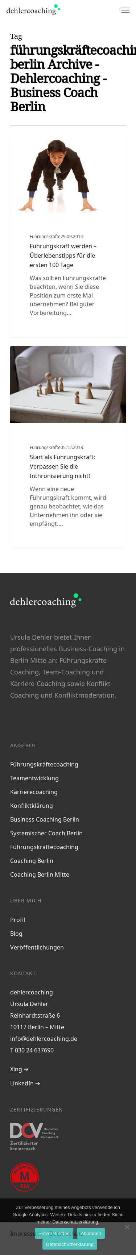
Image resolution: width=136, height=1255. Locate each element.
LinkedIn (22, 1083)
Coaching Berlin (31, 861)
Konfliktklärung (31, 806)
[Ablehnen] (127, 1226)
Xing (16, 1069)
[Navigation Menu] (125, 9)
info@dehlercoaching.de (43, 1039)
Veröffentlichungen (37, 947)
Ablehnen (91, 1233)
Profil (17, 920)
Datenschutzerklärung (70, 1244)
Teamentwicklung (34, 778)
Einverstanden (54, 1233)
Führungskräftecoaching (44, 764)
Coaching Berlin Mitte (39, 874)
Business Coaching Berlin (44, 819)
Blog (16, 934)
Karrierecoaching (34, 792)
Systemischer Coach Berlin (46, 833)
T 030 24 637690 (32, 1050)
